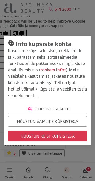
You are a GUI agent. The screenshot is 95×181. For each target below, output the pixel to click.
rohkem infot (53, 69)
